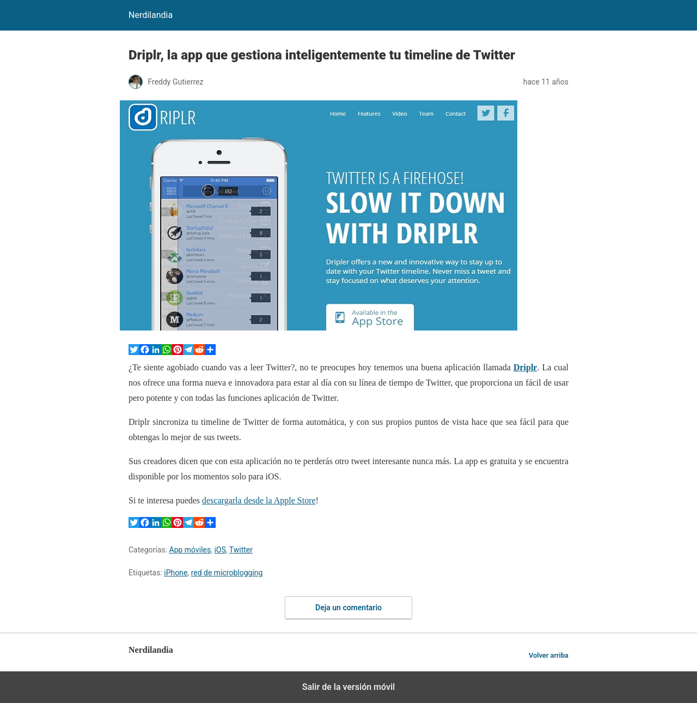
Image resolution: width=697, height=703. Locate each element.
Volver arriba (548, 655)
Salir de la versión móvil (348, 687)
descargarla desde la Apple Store (259, 500)
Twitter (241, 549)
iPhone (175, 572)
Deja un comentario (348, 607)
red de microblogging (227, 572)
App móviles (190, 549)
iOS (219, 549)
